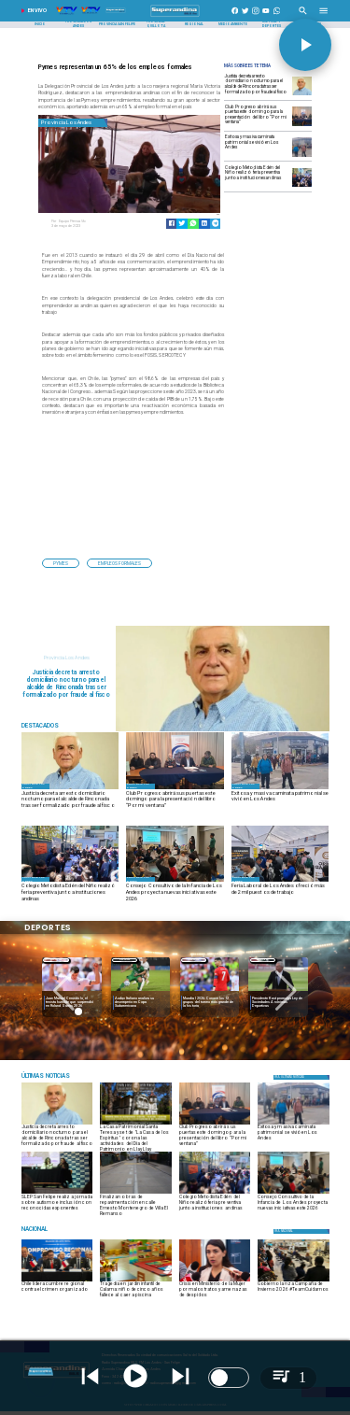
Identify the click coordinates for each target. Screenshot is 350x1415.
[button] (60, 563)
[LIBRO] (302, 125)
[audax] (141, 992)
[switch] (228, 1377)
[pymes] (60, 563)
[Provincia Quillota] (156, 25)
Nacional (262, 959)
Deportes (55, 959)
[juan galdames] (302, 94)
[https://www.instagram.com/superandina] (255, 17)
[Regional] (194, 25)
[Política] (302, 1077)
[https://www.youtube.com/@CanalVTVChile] (266, 17)
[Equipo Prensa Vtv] (89, 221)
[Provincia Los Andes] (78, 25)
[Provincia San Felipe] (116, 25)
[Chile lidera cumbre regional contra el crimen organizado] (57, 1291)
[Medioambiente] (232, 25)
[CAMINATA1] (302, 156)
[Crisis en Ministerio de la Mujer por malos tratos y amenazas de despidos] (215, 1291)
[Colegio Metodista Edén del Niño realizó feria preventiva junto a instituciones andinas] (257, 177)
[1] (136, 1193)
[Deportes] (55, 959)
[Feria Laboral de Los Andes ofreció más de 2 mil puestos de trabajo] (280, 892)
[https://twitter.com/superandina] (245, 17)
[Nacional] (262, 959)
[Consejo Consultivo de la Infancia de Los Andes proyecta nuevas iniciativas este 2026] (175, 892)
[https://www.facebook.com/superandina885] (235, 17)
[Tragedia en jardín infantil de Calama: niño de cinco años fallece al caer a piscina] (136, 1291)
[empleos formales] (119, 563)
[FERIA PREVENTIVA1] (302, 186)
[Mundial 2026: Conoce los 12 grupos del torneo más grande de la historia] (210, 992)
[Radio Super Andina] (303, 17)
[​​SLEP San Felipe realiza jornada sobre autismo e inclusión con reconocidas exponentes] (57, 1204)
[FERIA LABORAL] (280, 881)
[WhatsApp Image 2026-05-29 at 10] (57, 1193)
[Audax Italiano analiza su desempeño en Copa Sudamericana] (141, 1002)
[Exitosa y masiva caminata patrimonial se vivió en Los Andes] (257, 146)
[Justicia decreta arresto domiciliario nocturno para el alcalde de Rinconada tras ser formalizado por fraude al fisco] (257, 85)
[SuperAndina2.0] (175, 17)
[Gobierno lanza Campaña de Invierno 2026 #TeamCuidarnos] (293, 1291)
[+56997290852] (277, 17)
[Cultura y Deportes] (271, 25)
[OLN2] (175, 881)
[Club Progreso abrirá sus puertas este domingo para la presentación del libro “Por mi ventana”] (257, 116)
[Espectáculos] (70, 1076)
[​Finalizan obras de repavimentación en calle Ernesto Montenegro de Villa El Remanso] (136, 1204)
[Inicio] (40, 25)
